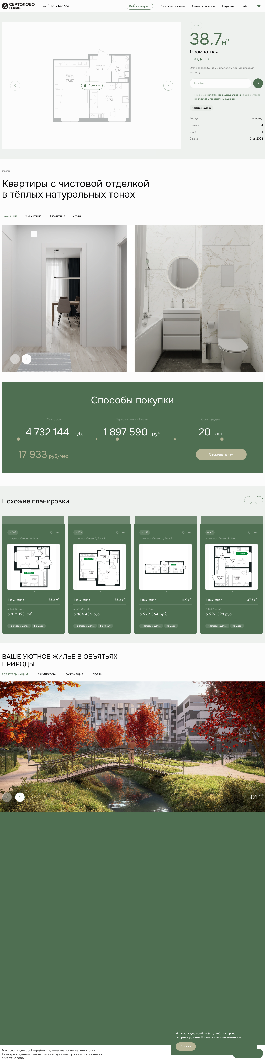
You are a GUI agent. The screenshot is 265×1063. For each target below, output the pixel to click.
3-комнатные (57, 216)
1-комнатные (9, 216)
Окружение (74, 674)
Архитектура (47, 674)
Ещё (244, 6)
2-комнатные (33, 216)
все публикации (15, 674)
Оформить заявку (221, 454)
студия (77, 216)
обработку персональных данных (216, 98)
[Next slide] (168, 86)
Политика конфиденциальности (221, 1037)
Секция (194, 125)
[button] (259, 500)
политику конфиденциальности (224, 94)
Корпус (194, 118)
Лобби (97, 674)
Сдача (194, 139)
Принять (185, 1046)
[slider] (18, 439)
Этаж (193, 132)
